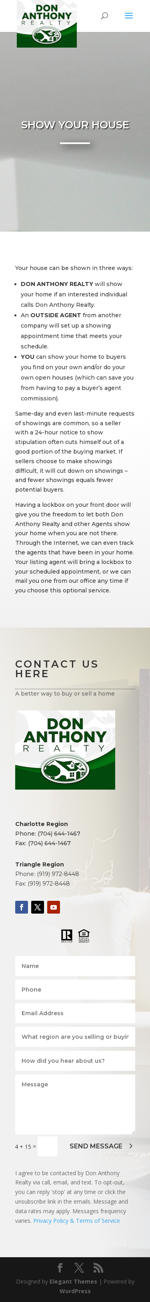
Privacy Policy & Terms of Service (76, 1220)
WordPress (75, 1291)
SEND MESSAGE (96, 1146)
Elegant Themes (73, 1281)
